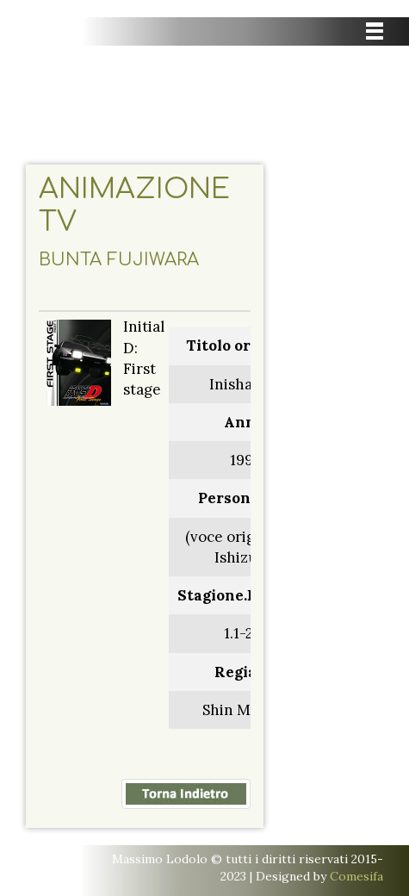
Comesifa (356, 876)
